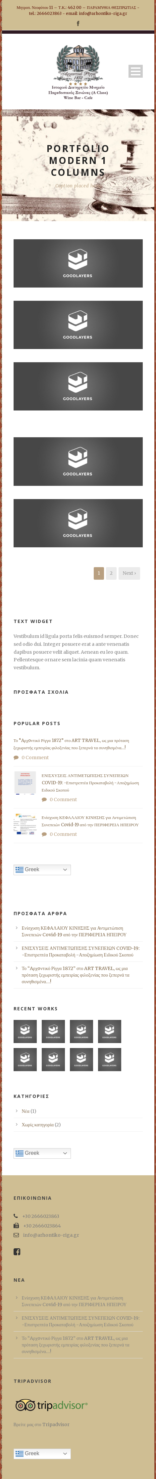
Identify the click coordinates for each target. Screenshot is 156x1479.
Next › (129, 573)
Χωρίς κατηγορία (38, 1125)
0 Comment (35, 757)
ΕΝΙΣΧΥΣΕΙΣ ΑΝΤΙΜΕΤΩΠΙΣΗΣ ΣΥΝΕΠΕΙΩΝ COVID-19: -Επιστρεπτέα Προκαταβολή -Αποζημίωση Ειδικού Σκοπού (90, 783)
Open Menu (136, 71)
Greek (27, 870)
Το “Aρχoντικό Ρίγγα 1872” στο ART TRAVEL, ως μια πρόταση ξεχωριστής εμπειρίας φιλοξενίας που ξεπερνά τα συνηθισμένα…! (76, 975)
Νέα (25, 1111)
